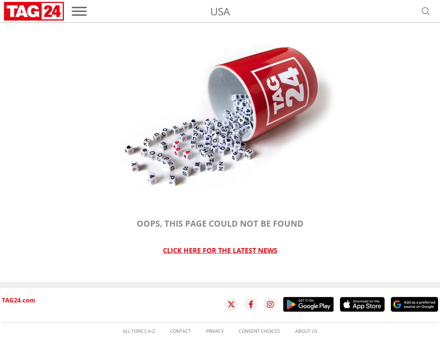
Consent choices (259, 331)
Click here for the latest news (220, 250)
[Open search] (426, 11)
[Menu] (79, 11)
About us (306, 331)
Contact (180, 331)
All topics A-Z (139, 331)
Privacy (215, 331)
